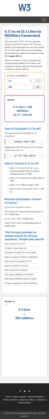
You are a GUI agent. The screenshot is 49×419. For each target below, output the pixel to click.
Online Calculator (35, 397)
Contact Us (41, 400)
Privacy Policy (24, 402)
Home (8, 397)
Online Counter (19, 397)
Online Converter (10, 400)
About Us (24, 400)
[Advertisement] (24, 349)
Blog (32, 400)
